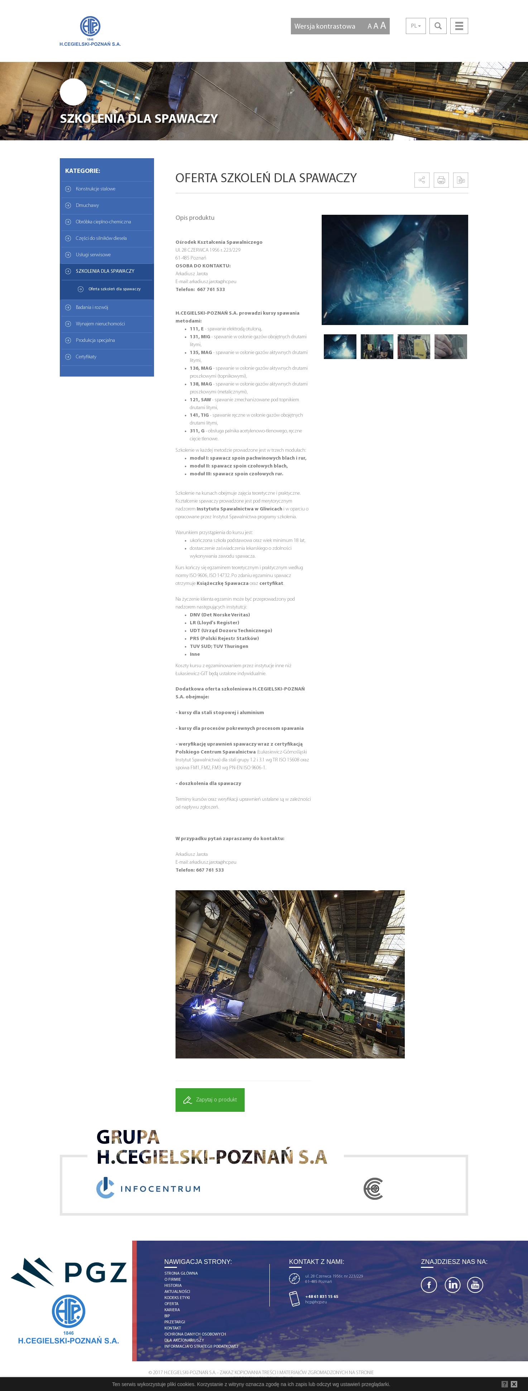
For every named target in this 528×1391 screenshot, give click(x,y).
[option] (395, 270)
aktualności (177, 1292)
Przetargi (174, 1322)
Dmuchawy (87, 205)
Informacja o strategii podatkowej (201, 1346)
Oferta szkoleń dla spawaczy (114, 289)
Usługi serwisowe (93, 255)
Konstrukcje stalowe (95, 189)
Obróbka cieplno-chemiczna (103, 222)
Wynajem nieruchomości (100, 324)
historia (173, 1286)
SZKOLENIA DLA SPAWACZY (105, 271)
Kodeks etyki (177, 1298)
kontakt (172, 1328)
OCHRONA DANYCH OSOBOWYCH (195, 1334)
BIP (167, 1316)
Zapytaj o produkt (210, 1100)
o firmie (172, 1280)
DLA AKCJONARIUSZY (184, 1340)
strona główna (181, 1273)
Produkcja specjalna (95, 340)
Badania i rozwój (92, 307)
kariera (172, 1310)
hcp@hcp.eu (316, 1302)
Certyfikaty (86, 357)
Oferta (171, 1304)
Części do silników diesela (101, 238)
